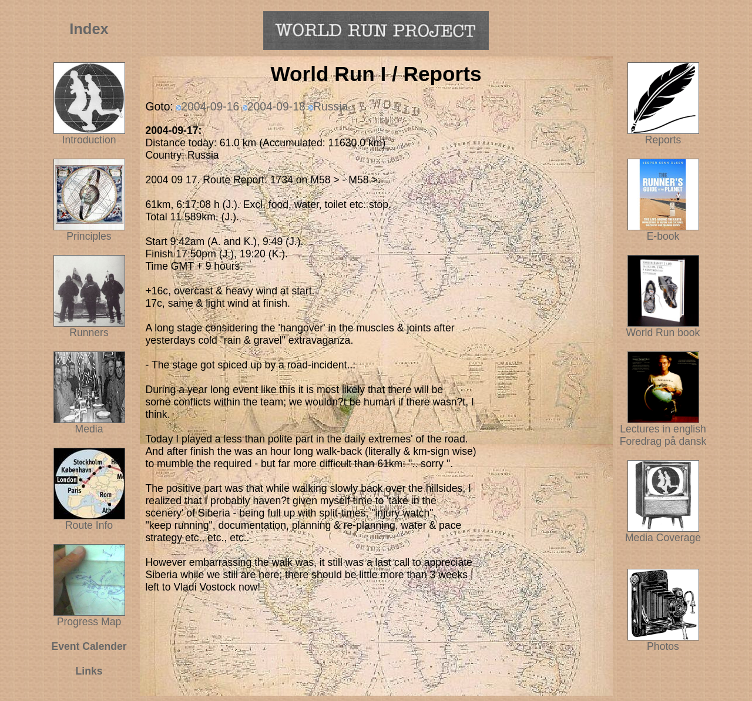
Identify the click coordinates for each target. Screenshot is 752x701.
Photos (663, 641)
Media (89, 429)
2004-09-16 (210, 106)
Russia (330, 106)
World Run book (663, 327)
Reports (663, 140)
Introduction (89, 140)
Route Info (89, 525)
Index (89, 29)
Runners (89, 332)
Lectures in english (663, 424)
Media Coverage (663, 533)
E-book (663, 236)
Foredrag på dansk (663, 441)
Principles (88, 236)
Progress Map (89, 617)
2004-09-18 (276, 106)
